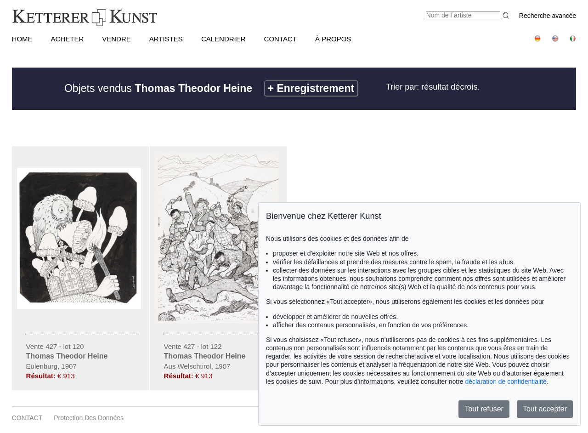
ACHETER (67, 39)
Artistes (166, 39)
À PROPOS (333, 39)
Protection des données (89, 418)
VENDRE (116, 39)
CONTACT (280, 39)
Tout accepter (545, 409)
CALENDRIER (223, 39)
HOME (22, 39)
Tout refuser (483, 409)
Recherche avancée (548, 15)
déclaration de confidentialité (505, 381)
